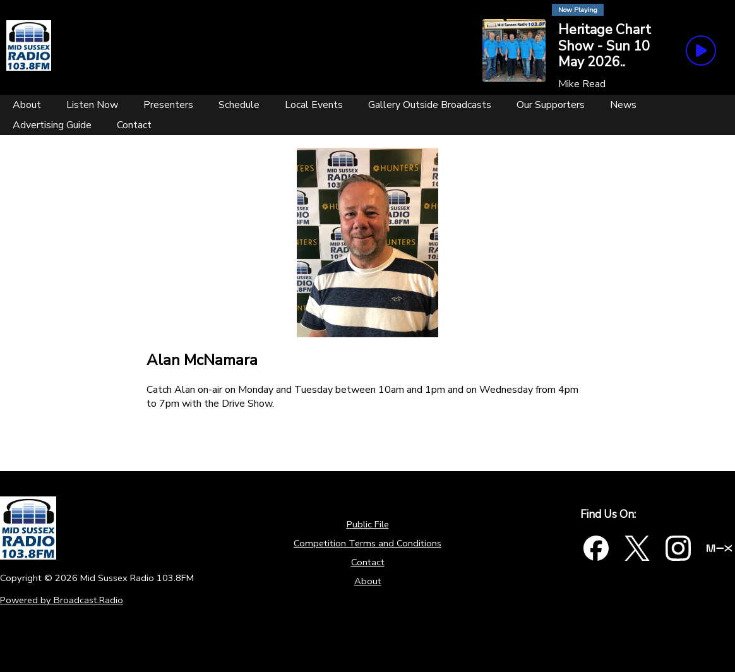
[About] (27, 105)
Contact (368, 562)
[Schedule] (239, 105)
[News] (623, 105)
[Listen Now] (92, 105)
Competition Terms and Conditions (367, 543)
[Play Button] (701, 50)
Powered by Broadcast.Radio (61, 600)
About (367, 581)
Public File (368, 524)
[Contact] (134, 125)
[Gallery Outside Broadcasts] (430, 105)
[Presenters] (168, 105)
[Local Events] (314, 105)
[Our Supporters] (550, 105)
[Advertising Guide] (52, 125)
